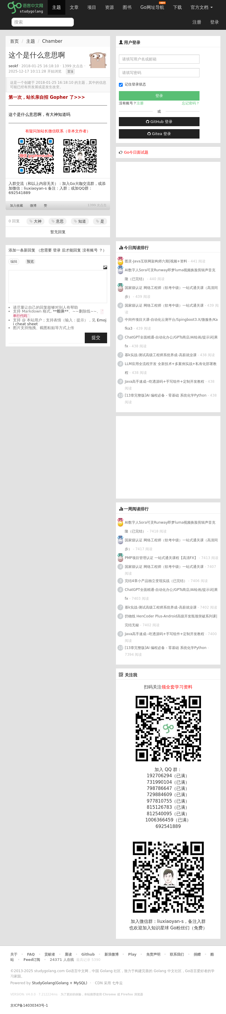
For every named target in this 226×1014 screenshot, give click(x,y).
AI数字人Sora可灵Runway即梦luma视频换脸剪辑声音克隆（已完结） (170, 274)
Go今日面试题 (136, 152)
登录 (214, 22)
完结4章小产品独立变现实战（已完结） (156, 581)
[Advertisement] (160, 199)
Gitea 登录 (159, 134)
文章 (74, 7)
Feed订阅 (32, 960)
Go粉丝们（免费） (188, 928)
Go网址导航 (153, 5)
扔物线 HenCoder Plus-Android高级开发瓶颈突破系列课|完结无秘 (171, 620)
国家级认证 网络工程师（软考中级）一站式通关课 (164, 305)
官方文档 (202, 7)
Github (87, 954)
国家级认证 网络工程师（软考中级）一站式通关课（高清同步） (171, 292)
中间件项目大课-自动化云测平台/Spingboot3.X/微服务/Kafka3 (171, 324)
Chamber (52, 41)
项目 (91, 7)
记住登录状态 (132, 84)
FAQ (31, 954)
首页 (14, 41)
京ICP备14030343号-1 (29, 1005)
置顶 (70, 71)
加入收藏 (16, 206)
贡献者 (49, 954)
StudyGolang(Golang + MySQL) (59, 983)
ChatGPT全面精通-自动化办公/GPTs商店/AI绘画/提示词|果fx (171, 341)
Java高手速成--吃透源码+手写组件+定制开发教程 (164, 381)
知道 (80, 221)
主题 (56, 7)
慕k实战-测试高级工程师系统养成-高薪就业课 (161, 355)
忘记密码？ (191, 103)
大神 (35, 221)
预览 (30, 261)
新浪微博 (111, 954)
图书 (127, 7)
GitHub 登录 (159, 121)
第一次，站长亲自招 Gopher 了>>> (47, 97)
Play (132, 954)
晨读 (68, 954)
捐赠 (197, 954)
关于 (13, 954)
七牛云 (117, 983)
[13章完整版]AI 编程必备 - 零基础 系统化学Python (166, 395)
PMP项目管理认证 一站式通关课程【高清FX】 (161, 558)
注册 (196, 22)
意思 (57, 221)
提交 (96, 337)
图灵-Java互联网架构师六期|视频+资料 (156, 261)
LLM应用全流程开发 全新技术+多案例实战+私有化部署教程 (171, 368)
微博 (33, 206)
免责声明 (153, 954)
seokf (13, 66)
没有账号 (90, 250)
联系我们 (177, 954)
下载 (177, 7)
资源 (109, 7)
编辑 (13, 261)
